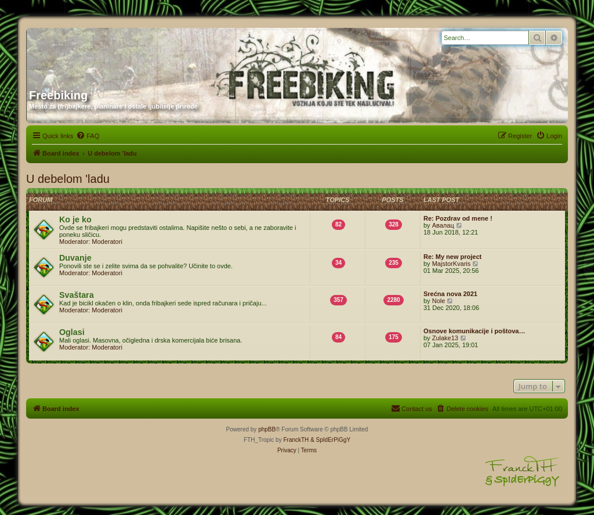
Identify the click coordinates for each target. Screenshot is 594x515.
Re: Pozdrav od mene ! (457, 218)
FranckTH (296, 440)
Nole (439, 300)
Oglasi (72, 332)
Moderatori (107, 241)
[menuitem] (87, 136)
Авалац (443, 225)
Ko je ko (75, 219)
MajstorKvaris (451, 263)
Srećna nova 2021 (450, 293)
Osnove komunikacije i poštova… (474, 330)
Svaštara (76, 295)
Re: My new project (452, 256)
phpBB (267, 429)
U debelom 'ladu (68, 178)
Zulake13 (445, 337)
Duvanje (75, 257)
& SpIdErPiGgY (330, 440)
